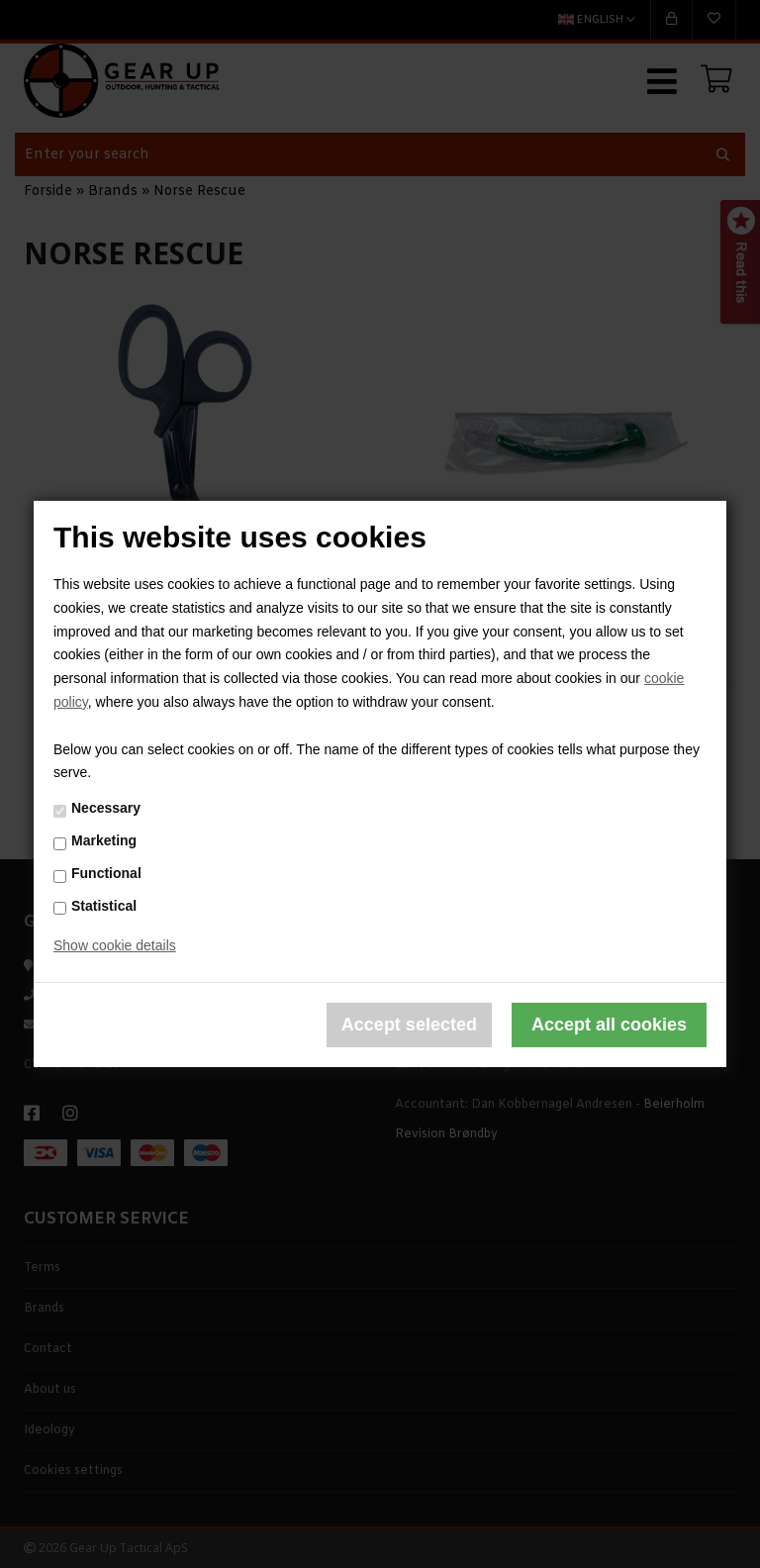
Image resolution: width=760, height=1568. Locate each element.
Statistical (104, 905)
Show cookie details (114, 945)
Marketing (104, 840)
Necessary (106, 808)
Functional (106, 873)
